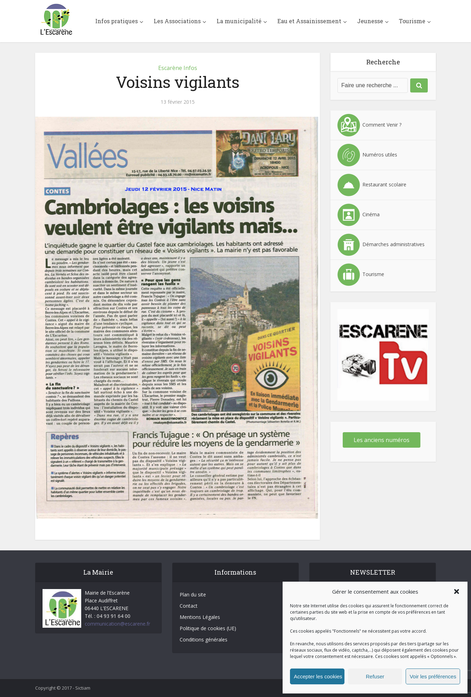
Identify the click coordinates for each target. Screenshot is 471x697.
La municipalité (239, 21)
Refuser (375, 676)
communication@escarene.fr (117, 623)
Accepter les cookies (318, 676)
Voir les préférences (432, 676)
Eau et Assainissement (309, 21)
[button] (456, 591)
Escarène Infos (177, 68)
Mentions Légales (200, 617)
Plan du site (193, 594)
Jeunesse (370, 21)
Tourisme (412, 21)
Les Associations (177, 21)
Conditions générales (203, 639)
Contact (189, 605)
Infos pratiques (116, 21)
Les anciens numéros (381, 440)
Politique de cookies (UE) (208, 628)
